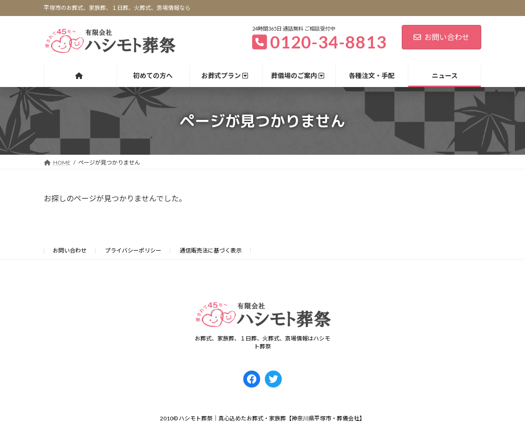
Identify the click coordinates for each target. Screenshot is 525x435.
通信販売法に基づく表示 (211, 250)
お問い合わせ (441, 36)
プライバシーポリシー (133, 250)
